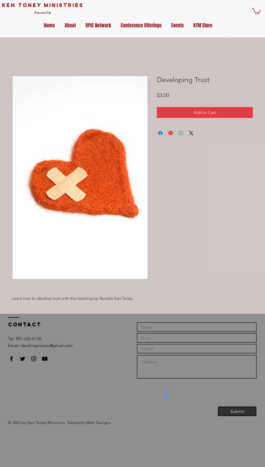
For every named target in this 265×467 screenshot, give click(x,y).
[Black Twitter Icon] (22, 358)
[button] (256, 11)
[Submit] (237, 411)
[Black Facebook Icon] (11, 358)
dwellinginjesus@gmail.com (47, 345)
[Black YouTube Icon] (44, 358)
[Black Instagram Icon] (33, 358)
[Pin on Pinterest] (170, 133)
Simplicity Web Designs (89, 422)
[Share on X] (191, 133)
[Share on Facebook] (160, 133)
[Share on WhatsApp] (181, 133)
